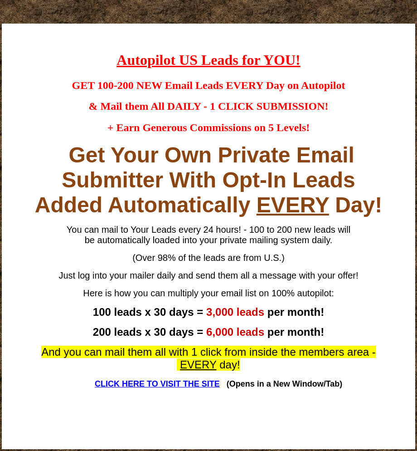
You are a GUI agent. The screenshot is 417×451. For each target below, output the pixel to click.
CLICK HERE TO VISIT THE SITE (157, 383)
